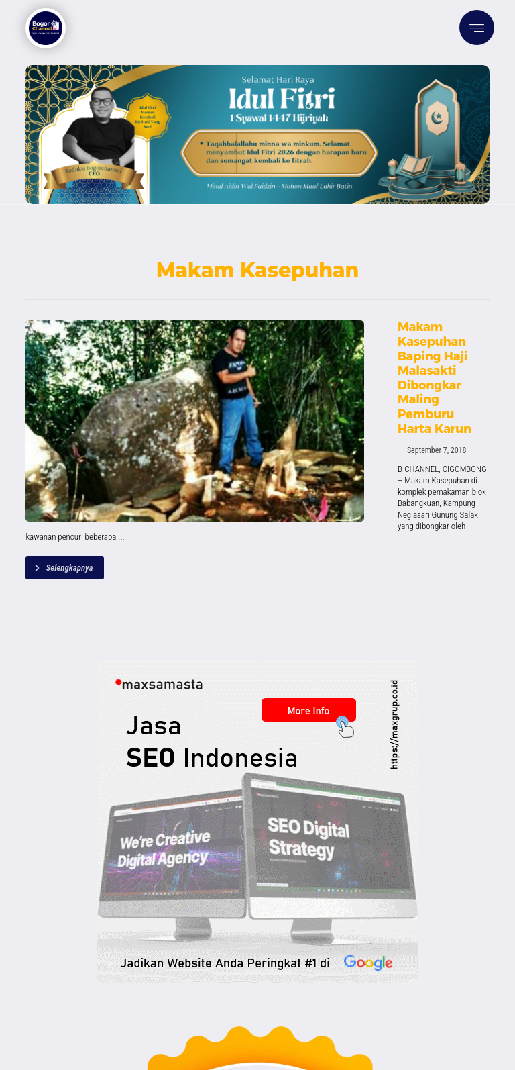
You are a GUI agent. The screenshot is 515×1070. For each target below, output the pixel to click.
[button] (476, 27)
